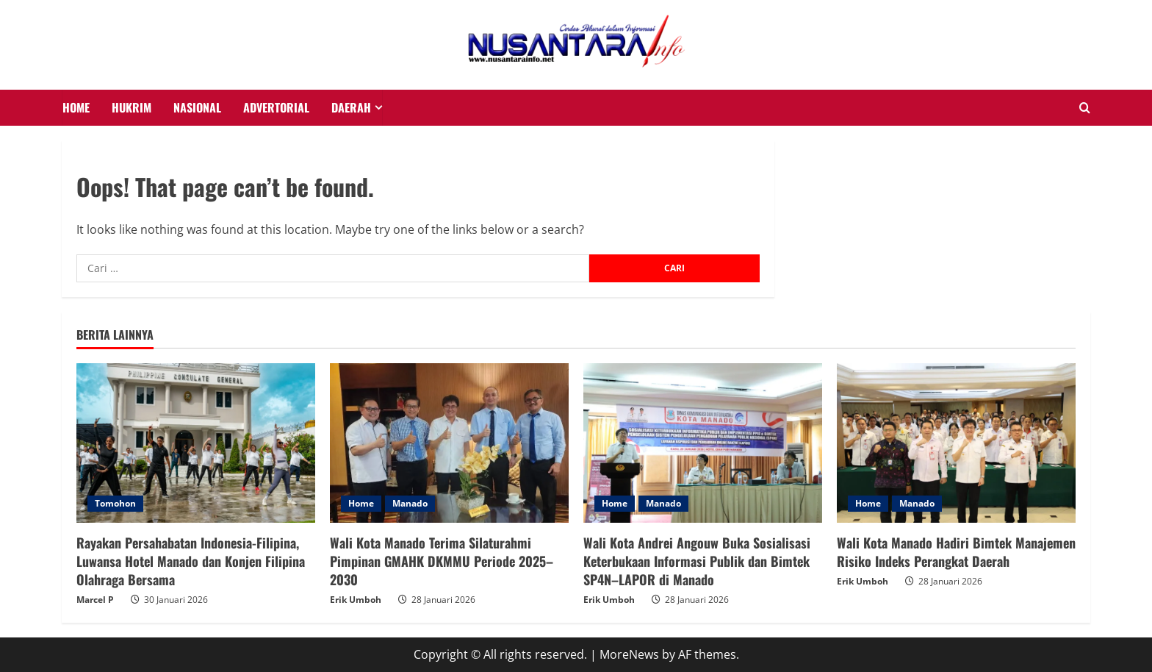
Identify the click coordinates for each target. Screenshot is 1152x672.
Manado (410, 503)
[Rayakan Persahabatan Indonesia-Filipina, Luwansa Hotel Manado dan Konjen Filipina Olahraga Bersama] (195, 443)
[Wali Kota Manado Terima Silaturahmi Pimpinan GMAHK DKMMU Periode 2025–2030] (449, 443)
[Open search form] (1084, 108)
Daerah (351, 107)
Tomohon (115, 503)
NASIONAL (197, 107)
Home (361, 503)
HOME (76, 107)
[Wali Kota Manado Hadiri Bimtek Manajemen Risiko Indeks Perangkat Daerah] (956, 443)
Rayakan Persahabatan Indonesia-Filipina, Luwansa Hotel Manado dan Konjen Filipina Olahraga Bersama (190, 561)
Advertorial (276, 107)
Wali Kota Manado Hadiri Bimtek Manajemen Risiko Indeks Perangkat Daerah (956, 552)
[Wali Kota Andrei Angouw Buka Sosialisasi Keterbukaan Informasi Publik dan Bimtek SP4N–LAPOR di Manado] (702, 443)
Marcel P (95, 599)
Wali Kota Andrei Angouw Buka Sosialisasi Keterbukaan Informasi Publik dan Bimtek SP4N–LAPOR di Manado (696, 561)
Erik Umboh (355, 599)
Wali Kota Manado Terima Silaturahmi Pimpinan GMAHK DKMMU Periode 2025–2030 (441, 561)
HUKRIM (131, 107)
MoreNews (629, 654)
